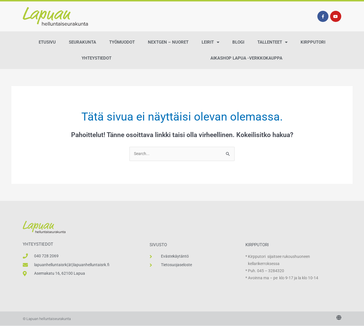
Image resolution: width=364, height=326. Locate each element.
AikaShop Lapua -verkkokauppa (246, 58)
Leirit (210, 42)
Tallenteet (272, 42)
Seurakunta (82, 42)
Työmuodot (122, 42)
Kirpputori (313, 42)
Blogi (238, 42)
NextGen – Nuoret (168, 42)
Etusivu (47, 42)
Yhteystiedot (96, 58)
